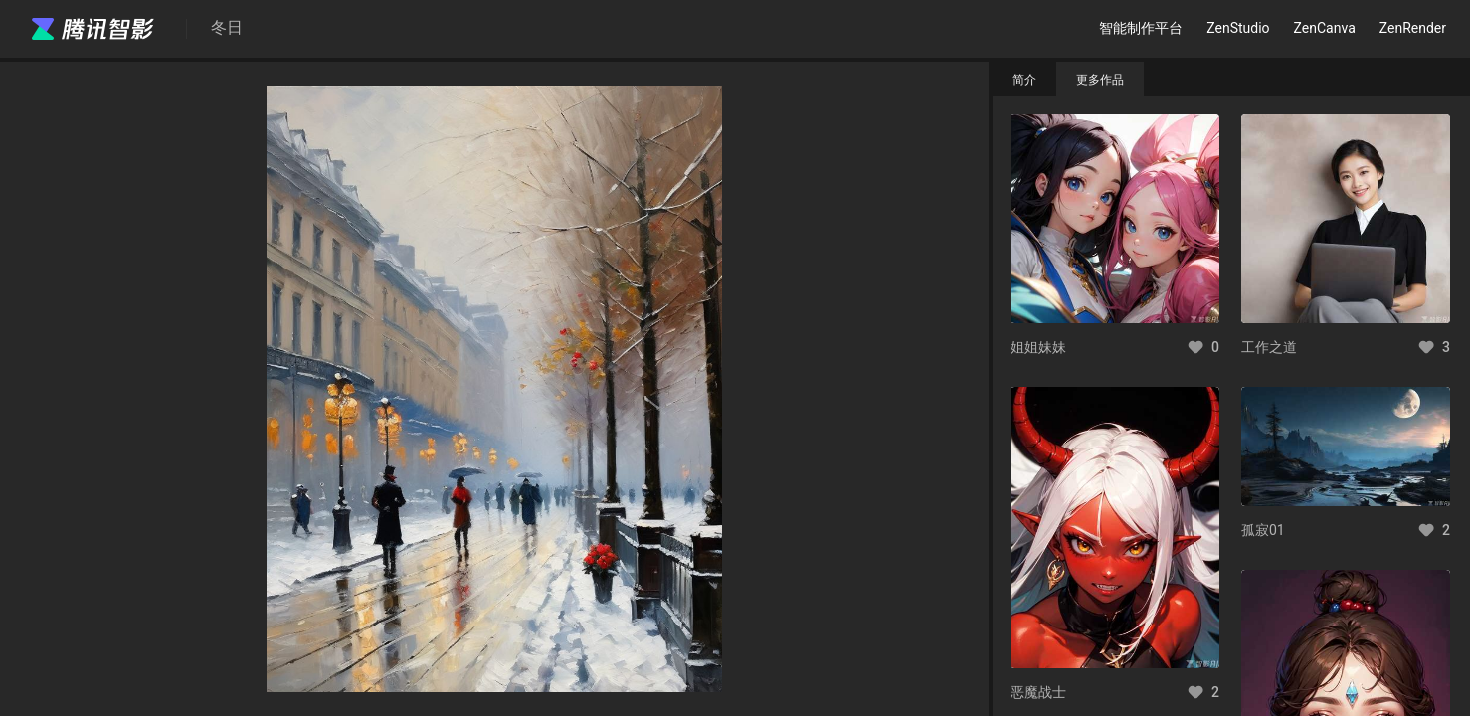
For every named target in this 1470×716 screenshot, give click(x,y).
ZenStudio (1237, 28)
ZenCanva (1325, 28)
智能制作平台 (1141, 28)
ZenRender (1412, 28)
